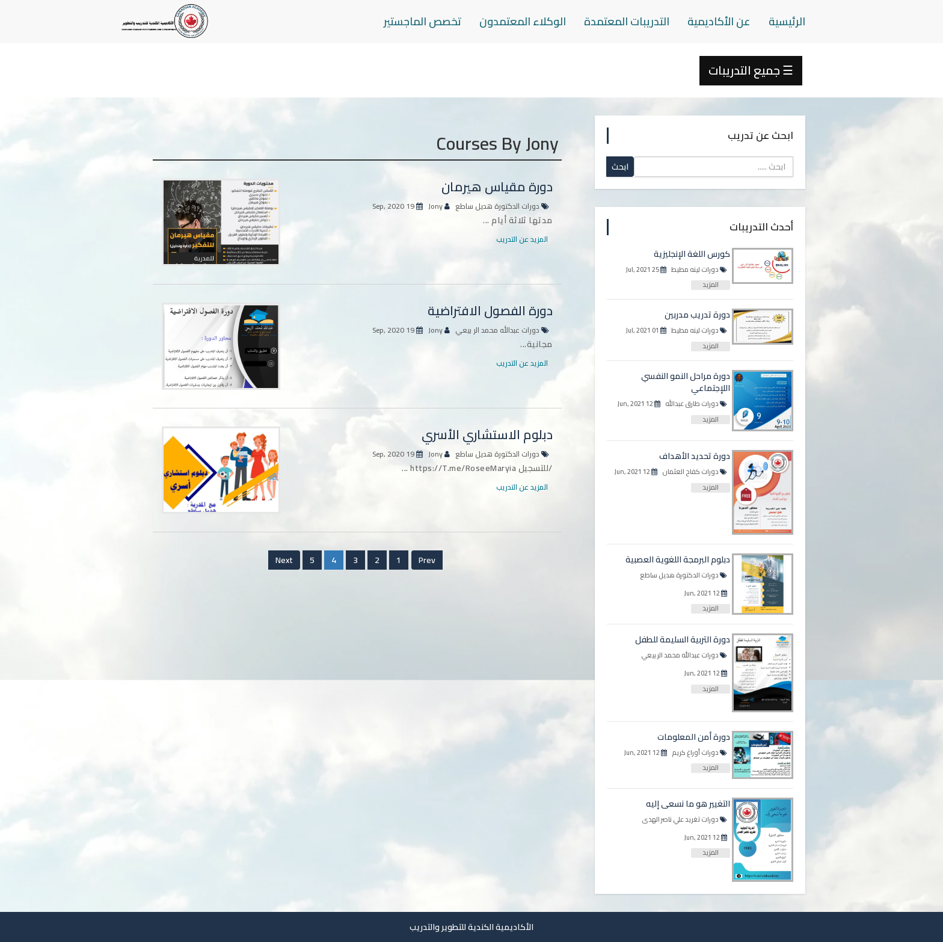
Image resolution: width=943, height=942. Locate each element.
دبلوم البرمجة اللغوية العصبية (677, 559)
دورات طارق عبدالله (692, 404)
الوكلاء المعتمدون (522, 21)
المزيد (710, 285)
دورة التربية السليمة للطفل (682, 639)
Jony (435, 206)
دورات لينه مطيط (695, 269)
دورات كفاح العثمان (690, 472)
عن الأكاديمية (719, 21)
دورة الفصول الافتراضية (490, 310)
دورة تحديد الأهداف (694, 456)
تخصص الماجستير (422, 21)
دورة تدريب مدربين (697, 314)
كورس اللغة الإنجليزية (692, 254)
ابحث (620, 166)
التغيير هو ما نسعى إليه (688, 803)
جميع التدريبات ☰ (750, 70)
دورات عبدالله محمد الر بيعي (497, 330)
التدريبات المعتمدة (626, 21)
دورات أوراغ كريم (695, 753)
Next (284, 560)
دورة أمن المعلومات (693, 737)
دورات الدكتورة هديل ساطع (497, 206)
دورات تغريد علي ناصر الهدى (680, 819)
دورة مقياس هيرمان (497, 187)
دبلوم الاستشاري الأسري (487, 434)
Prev (427, 560)
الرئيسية (787, 21)
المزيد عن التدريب (522, 239)
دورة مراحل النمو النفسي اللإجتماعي (685, 382)
